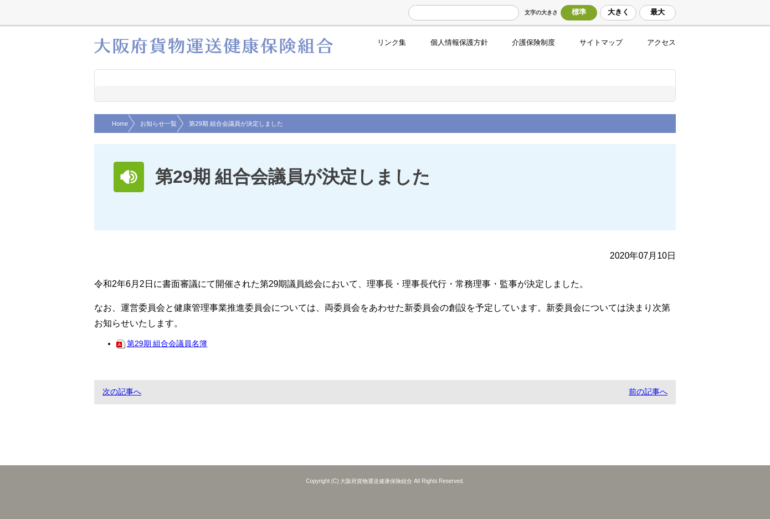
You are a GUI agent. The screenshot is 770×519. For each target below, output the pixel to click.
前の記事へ (648, 391)
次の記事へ (121, 391)
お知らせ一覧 (158, 123)
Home (120, 123)
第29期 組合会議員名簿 (161, 343)
